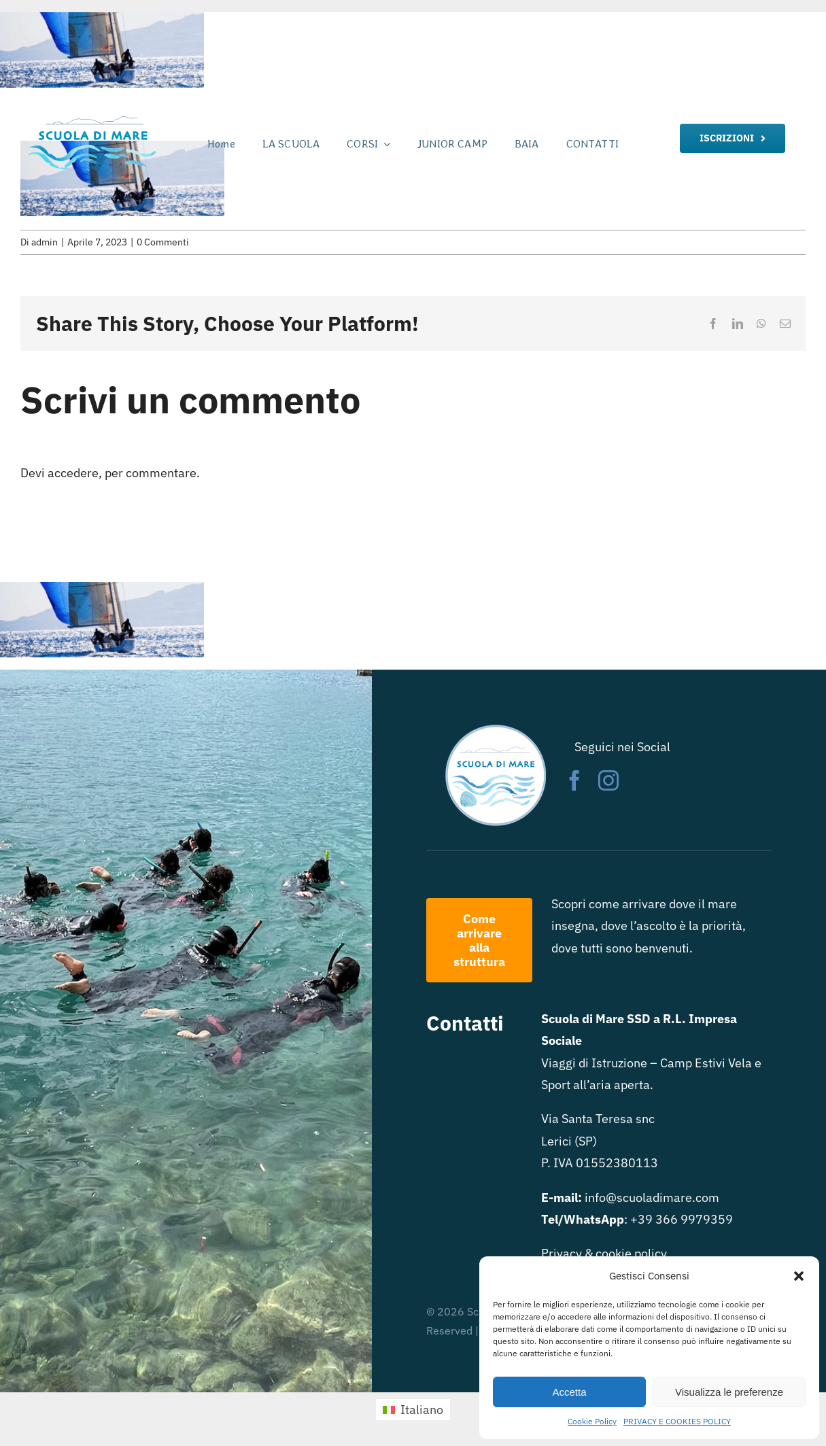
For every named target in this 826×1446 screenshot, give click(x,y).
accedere (73, 473)
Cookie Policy (592, 1421)
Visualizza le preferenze (729, 1392)
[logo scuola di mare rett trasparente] (91, 117)
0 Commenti (163, 242)
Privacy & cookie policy (604, 1253)
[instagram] (608, 780)
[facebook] (574, 780)
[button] (799, 1276)
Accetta (569, 1392)
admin (44, 242)
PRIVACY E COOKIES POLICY (677, 1421)
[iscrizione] (732, 138)
